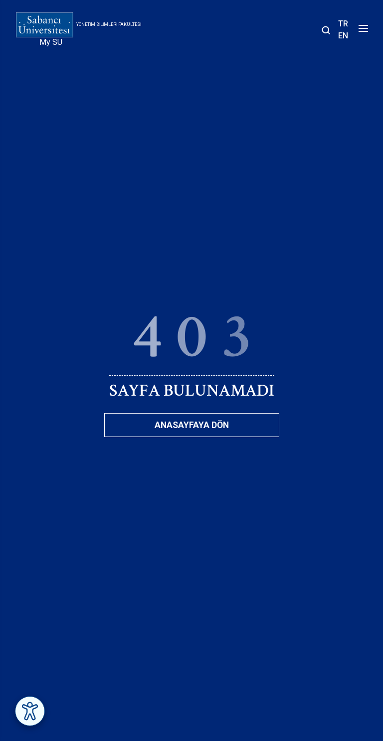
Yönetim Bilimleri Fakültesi (108, 24)
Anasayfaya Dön (192, 425)
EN (343, 35)
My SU (50, 42)
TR (343, 23)
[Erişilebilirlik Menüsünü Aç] (30, 711)
